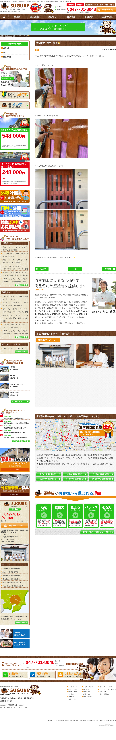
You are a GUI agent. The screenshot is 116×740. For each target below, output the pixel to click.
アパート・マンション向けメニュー (15, 348)
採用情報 (71, 696)
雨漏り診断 (103, 692)
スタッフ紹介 (72, 699)
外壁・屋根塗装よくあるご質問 (12, 643)
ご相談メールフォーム (15, 526)
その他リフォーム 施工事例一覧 (10, 395)
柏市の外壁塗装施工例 (74, 474)
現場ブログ (86, 694)
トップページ (72, 687)
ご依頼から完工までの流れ (12, 633)
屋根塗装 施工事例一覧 (9, 377)
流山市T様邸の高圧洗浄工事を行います (17, 427)
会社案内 (17, 17)
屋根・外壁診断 (104, 694)
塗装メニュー (53, 17)
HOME (59, 6)
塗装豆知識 (7, 57)
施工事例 (86, 689)
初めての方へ (72, 689)
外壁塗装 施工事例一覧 (9, 369)
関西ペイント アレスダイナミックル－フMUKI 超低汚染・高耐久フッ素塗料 (15, 318)
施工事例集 (71, 17)
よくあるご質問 (88, 687)
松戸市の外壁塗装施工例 (48, 474)
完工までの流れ (107, 17)
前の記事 (108, 269)
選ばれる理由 (35, 17)
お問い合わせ (61, 9)
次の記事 (43, 269)
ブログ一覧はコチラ (19, 441)
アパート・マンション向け (108, 689)
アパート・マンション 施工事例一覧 (12, 386)
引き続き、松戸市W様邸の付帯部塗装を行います (17, 436)
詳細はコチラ (20, 285)
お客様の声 (89, 17)
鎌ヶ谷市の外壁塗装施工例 (75, 479)
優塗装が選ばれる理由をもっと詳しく (97, 532)
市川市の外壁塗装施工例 (101, 474)
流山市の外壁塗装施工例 (48, 479)
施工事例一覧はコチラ (19, 401)
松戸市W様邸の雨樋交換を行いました (17, 417)
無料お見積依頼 (107, 10)
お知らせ (6, 48)
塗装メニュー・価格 (106, 687)
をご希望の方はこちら (15, 674)
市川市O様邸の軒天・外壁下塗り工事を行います (17, 432)
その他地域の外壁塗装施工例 (101, 479)
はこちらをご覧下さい (12, 105)
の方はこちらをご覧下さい (14, 95)
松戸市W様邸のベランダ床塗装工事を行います (17, 422)
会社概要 (71, 694)
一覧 (74, 269)
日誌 (36, 50)
